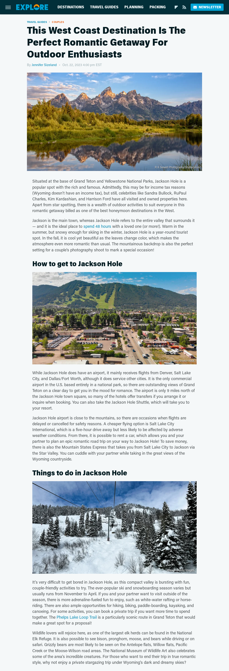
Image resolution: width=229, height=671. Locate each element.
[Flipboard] (176, 7)
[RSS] (184, 7)
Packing (158, 7)
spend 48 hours (97, 226)
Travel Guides (104, 7)
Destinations (70, 7)
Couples (58, 22)
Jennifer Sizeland (44, 64)
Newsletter (207, 7)
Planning (133, 7)
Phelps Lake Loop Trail (77, 617)
